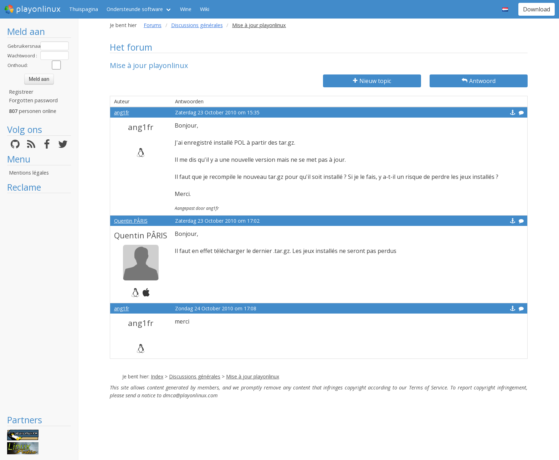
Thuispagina (83, 9)
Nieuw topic (372, 81)
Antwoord (479, 81)
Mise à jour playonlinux (252, 376)
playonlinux (32, 9)
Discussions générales (197, 25)
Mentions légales (29, 172)
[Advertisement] (39, 303)
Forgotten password (33, 100)
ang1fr (121, 112)
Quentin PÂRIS (131, 220)
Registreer (21, 91)
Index (157, 376)
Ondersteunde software (135, 9)
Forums (152, 25)
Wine (185, 9)
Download (536, 9)
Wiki (204, 9)
